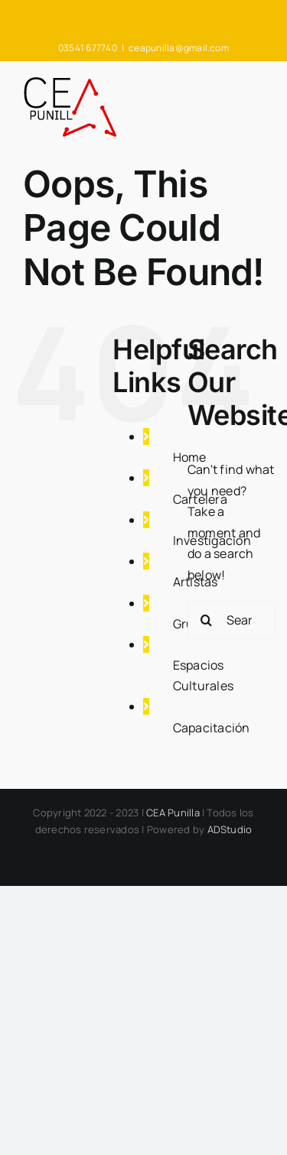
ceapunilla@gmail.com (179, 47)
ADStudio (230, 829)
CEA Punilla (173, 812)
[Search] (207, 620)
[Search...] (232, 620)
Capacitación (211, 727)
